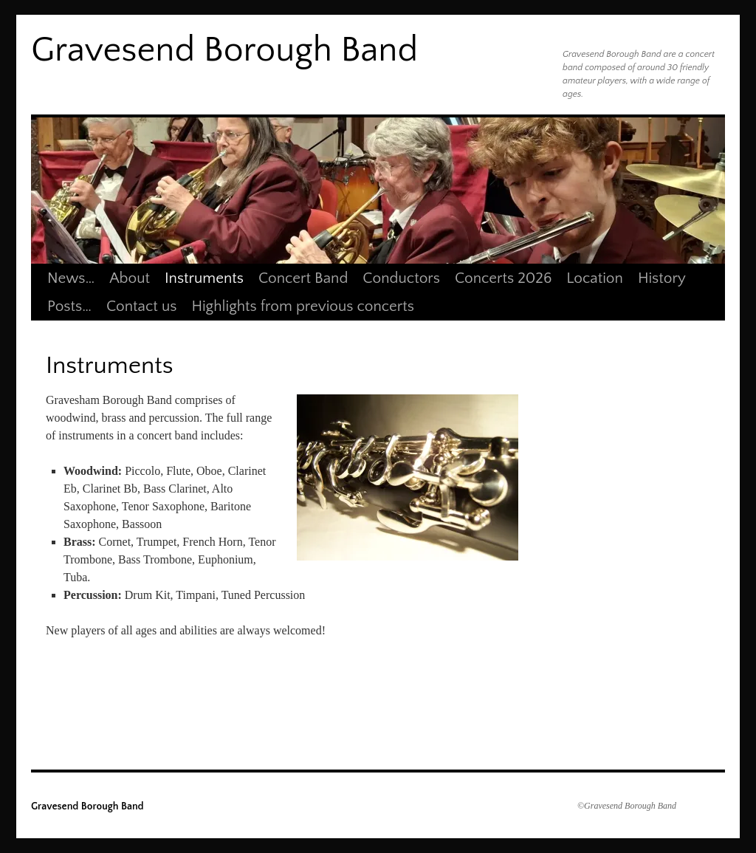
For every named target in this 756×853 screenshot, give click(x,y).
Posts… (69, 306)
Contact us (141, 306)
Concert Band (303, 278)
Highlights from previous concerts (302, 306)
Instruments (204, 278)
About (129, 278)
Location (594, 278)
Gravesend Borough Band (224, 49)
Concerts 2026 (503, 278)
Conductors (401, 278)
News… (70, 278)
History (662, 278)
